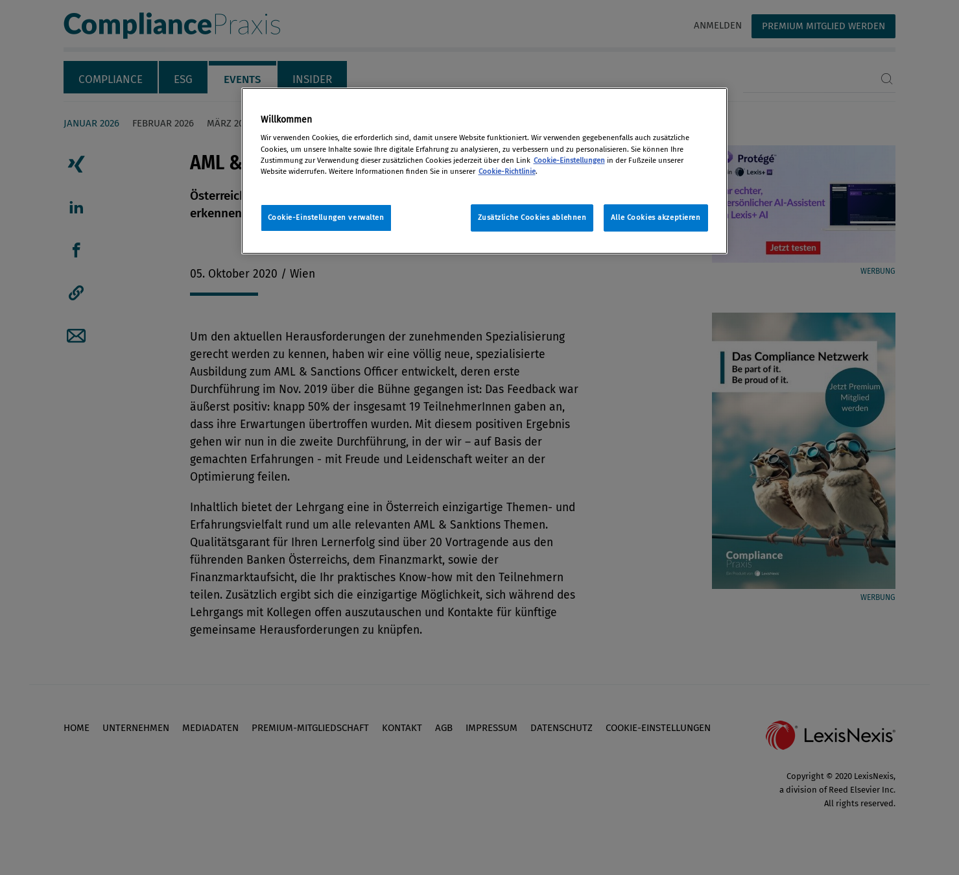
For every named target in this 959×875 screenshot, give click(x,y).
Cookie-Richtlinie (507, 171)
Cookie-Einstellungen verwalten (326, 217)
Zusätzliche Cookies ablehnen (532, 217)
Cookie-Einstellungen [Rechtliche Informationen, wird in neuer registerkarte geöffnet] (569, 160)
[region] (484, 171)
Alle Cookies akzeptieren (656, 217)
